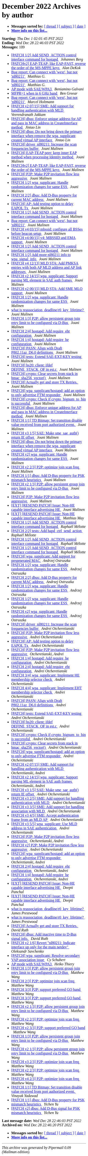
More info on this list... (29, 31)
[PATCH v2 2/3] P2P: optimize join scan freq (45, 467)
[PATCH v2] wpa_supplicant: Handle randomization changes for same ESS (39, 456)
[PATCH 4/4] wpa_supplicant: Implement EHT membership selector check (46, 690)
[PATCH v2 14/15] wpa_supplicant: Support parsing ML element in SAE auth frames (44, 278)
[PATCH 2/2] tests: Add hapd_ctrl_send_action (47, 531)
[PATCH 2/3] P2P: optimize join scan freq (43, 981)
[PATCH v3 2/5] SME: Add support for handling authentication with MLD (47, 800)
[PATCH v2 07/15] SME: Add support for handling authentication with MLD (42, 108)
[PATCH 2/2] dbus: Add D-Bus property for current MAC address (44, 197)
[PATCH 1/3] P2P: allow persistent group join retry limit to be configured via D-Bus (45, 320)
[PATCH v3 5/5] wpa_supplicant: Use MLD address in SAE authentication (44, 826)
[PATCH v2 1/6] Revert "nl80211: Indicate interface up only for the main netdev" (43, 945)
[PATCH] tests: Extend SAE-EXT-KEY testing (46, 357)
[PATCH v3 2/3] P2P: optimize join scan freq (45, 1062)
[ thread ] (51, 26)
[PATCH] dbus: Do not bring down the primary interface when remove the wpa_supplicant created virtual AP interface (46, 136)
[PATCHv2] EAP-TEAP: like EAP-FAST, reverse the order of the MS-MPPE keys (48, 66)
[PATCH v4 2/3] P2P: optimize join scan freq (45, 1079)
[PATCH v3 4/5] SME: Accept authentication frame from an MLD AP (45, 817)
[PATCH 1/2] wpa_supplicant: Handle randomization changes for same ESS (39, 185)
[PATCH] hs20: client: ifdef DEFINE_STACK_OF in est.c (34, 367)
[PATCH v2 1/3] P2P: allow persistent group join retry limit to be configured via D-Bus (48, 486)
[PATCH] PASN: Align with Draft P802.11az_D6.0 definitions (36, 350)
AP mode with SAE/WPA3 (32, 89)
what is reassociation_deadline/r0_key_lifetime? (47, 310)
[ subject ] (66, 26)
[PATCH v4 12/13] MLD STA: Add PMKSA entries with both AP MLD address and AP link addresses (46, 267)
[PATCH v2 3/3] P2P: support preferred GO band (48, 1028)
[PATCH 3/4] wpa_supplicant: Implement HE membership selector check (45, 677)
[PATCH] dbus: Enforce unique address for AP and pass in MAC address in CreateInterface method (46, 123)
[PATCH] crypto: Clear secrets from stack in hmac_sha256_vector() (44, 376)
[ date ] (80, 26)
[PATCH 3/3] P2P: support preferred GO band (46, 990)
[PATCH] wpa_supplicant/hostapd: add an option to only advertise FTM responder (48, 393)
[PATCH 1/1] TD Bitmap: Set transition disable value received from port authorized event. (46, 422)
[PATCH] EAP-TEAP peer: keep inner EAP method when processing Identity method (44, 155)
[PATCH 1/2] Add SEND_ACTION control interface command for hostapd (44, 57)
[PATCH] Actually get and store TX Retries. (44, 382)
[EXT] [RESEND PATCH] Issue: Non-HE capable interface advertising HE (43, 507)
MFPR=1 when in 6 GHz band (34, 93)
